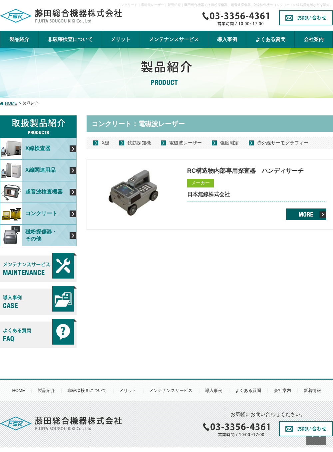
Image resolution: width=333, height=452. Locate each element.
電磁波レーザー (185, 142)
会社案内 (314, 39)
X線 (105, 142)
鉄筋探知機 (139, 142)
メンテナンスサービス (174, 39)
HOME (11, 103)
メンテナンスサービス (170, 390)
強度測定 (229, 142)
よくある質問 (270, 39)
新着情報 (312, 390)
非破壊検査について (70, 39)
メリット (121, 39)
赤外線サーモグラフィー (282, 142)
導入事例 (227, 39)
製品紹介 (19, 39)
